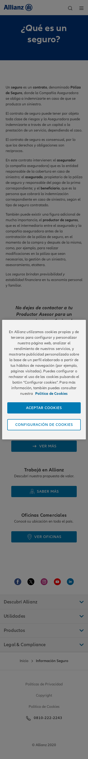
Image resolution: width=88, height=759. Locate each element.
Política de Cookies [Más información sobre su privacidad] (51, 393)
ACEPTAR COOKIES (44, 408)
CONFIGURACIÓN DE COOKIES (44, 424)
